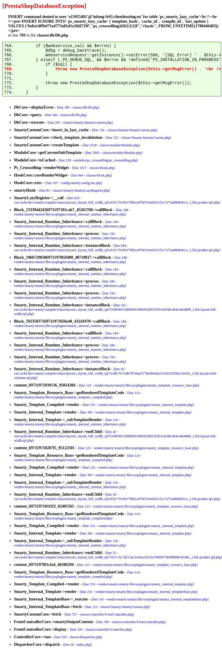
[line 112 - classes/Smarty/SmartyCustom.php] (117, 607)
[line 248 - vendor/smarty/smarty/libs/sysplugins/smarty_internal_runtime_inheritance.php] (72, 212)
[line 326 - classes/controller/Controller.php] (101, 629)
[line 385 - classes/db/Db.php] (78, 107)
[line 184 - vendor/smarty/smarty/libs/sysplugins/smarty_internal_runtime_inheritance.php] (70, 224)
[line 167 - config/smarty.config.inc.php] (74, 183)
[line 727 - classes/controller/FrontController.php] (99, 614)
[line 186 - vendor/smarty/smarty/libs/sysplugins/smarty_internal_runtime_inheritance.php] (70, 283)
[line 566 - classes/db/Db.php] (66, 115)
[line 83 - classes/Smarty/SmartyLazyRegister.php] (74, 190)
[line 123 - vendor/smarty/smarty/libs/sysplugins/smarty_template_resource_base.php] (139, 385)
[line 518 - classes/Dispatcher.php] (78, 637)
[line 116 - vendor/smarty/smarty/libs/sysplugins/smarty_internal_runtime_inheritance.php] (70, 422)
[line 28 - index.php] (77, 645)
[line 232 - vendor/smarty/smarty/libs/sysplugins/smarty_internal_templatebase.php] (138, 592)
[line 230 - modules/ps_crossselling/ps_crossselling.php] (98, 160)
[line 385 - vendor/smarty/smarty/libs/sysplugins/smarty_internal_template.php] (135, 412)
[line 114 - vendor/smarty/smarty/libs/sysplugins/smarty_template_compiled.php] (78, 395)
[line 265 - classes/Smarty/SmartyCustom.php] (80, 123)
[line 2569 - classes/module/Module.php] (113, 153)
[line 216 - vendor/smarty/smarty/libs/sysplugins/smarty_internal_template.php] (138, 405)
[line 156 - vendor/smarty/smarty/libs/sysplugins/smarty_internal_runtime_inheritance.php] (70, 236)
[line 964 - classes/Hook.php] (91, 175)
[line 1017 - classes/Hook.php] (93, 168)
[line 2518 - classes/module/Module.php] (111, 145)
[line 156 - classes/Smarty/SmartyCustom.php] (124, 130)
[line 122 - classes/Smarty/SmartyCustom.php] (138, 138)
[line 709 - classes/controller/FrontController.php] (131, 622)
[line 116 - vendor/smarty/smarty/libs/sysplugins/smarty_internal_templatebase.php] (150, 599)
